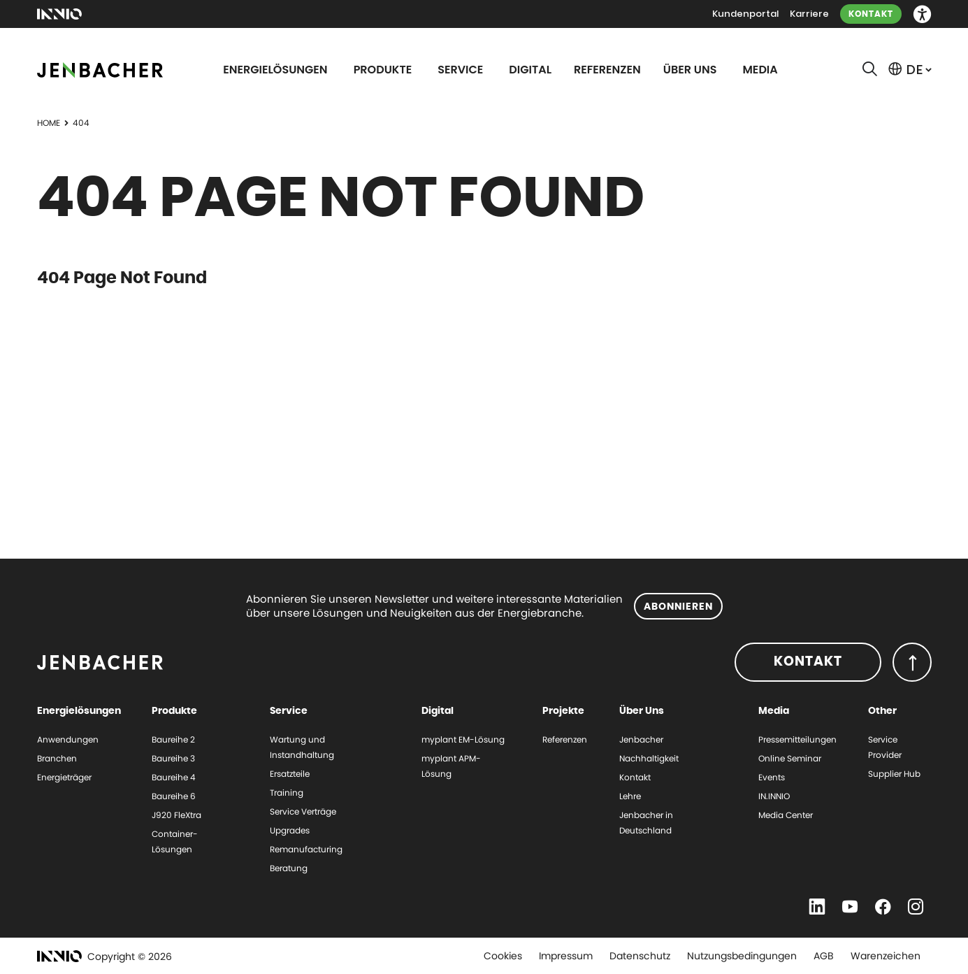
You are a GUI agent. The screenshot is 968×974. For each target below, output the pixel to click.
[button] (922, 14)
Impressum (566, 956)
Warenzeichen (885, 956)
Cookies (503, 956)
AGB (824, 956)
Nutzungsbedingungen (742, 956)
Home (48, 123)
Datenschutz (639, 956)
